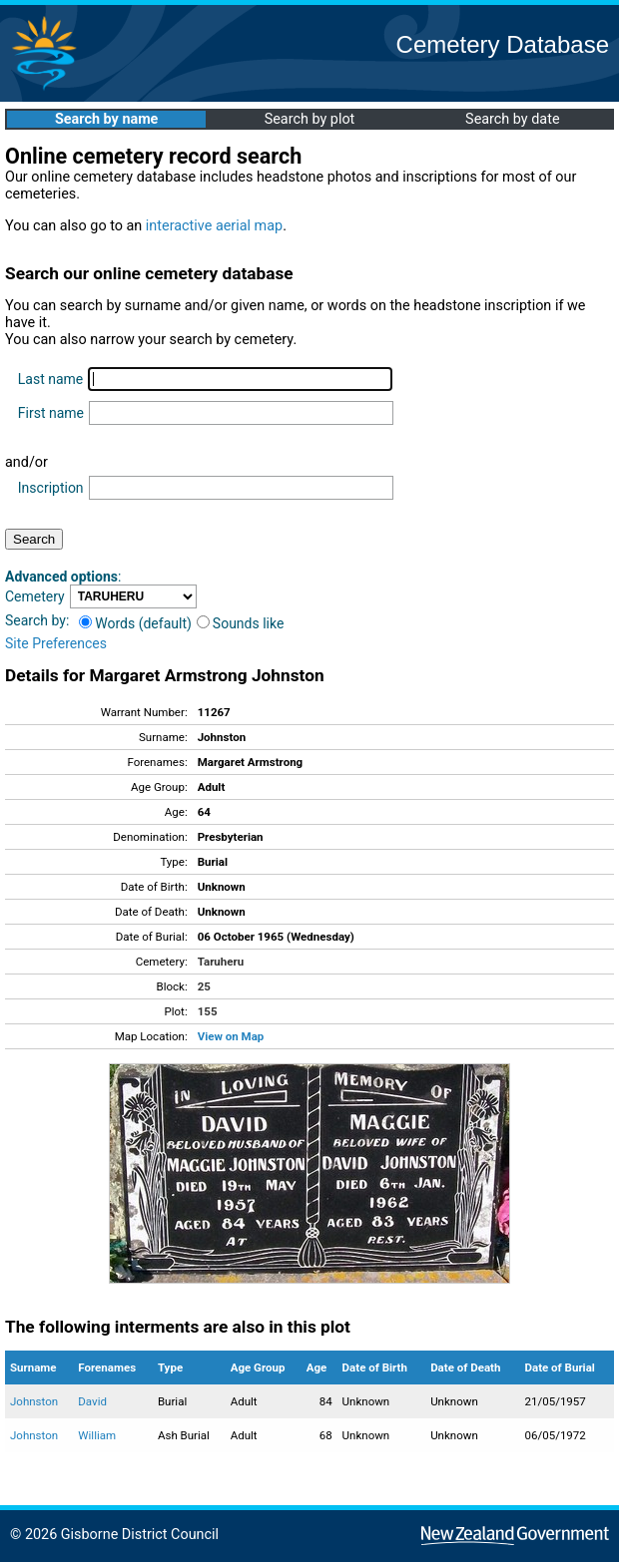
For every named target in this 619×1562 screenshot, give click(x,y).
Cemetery (35, 596)
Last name (50, 379)
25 (204, 986)
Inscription (51, 488)
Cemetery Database (502, 44)
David (92, 1401)
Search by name (106, 119)
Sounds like (241, 623)
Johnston (34, 1401)
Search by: (37, 620)
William (97, 1435)
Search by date (512, 119)
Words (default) (135, 623)
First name (51, 413)
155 (208, 1011)
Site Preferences (56, 643)
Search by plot (310, 119)
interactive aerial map (214, 225)
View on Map (231, 1036)
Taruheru (221, 962)
